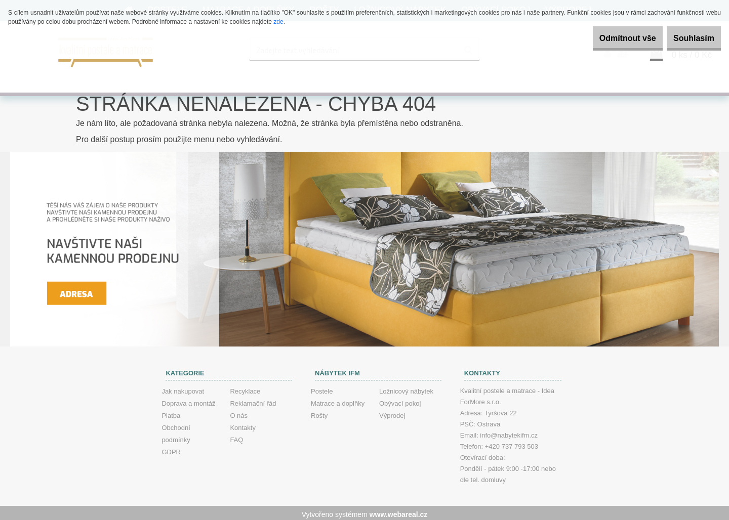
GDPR (171, 449)
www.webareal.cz (399, 511)
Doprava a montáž (188, 400)
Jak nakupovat (182, 388)
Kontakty (243, 424)
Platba (170, 412)
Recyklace (245, 388)
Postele (322, 388)
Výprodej (392, 412)
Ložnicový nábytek (406, 388)
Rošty (319, 412)
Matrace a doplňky (337, 400)
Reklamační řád (253, 400)
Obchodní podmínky (175, 431)
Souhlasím (687, 38)
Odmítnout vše (609, 38)
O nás (239, 412)
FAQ (236, 437)
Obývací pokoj (400, 400)
